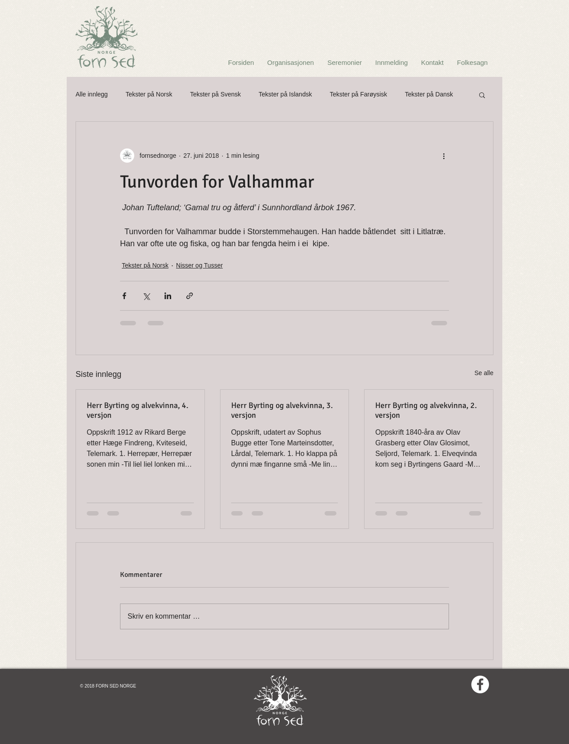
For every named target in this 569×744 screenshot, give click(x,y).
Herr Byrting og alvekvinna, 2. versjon (426, 410)
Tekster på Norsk (148, 94)
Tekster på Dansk (429, 94)
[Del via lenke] (189, 296)
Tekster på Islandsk (285, 94)
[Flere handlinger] (443, 155)
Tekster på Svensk (215, 94)
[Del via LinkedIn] (168, 296)
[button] (482, 94)
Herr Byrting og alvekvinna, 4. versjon (137, 410)
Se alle (483, 372)
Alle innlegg (92, 94)
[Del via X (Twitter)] (146, 296)
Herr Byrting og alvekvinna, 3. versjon (282, 410)
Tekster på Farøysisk (358, 94)
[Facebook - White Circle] (480, 684)
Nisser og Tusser (199, 265)
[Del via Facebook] (124, 296)
